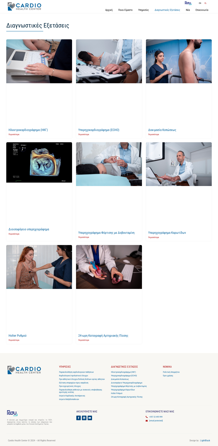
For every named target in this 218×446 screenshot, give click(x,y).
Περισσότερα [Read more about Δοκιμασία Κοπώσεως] (153, 134)
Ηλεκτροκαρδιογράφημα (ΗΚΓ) (28, 130)
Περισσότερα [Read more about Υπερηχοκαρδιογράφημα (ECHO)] (83, 134)
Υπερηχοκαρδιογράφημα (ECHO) (98, 130)
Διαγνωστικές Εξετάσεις (167, 9)
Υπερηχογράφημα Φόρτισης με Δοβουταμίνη (106, 232)
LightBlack (205, 440)
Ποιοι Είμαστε (125, 9)
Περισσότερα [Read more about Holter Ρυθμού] (14, 340)
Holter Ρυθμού (18, 335)
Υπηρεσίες (143, 9)
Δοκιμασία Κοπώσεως (162, 130)
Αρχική (109, 9)
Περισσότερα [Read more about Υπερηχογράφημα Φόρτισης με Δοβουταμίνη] (83, 237)
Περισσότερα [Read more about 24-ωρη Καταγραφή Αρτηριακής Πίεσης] (83, 340)
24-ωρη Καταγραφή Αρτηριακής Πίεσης (103, 335)
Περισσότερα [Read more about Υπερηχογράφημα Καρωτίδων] (153, 237)
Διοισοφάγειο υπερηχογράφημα (29, 229)
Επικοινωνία (202, 9)
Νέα (188, 9)
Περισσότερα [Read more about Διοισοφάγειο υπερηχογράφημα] (14, 234)
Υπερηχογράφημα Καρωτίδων (167, 232)
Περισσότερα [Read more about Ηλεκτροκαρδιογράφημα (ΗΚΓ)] (14, 134)
